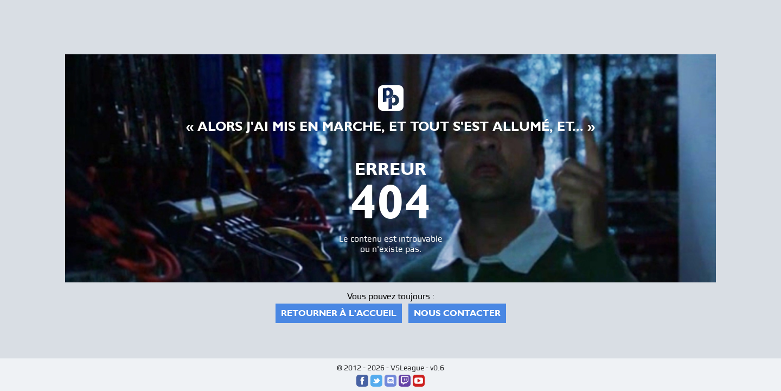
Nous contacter (457, 313)
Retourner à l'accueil (338, 313)
